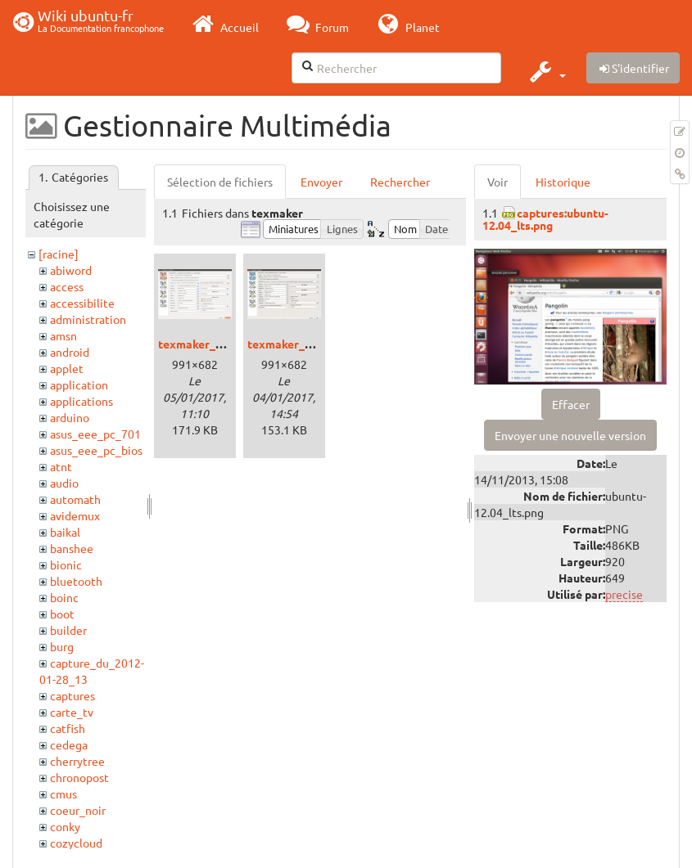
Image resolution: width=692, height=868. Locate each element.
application (79, 384)
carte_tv (71, 711)
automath (75, 499)
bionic (66, 564)
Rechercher (400, 181)
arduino (69, 417)
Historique (563, 181)
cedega (69, 744)
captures (72, 695)
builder (68, 630)
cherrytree (77, 760)
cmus (63, 793)
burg (62, 646)
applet (67, 368)
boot (62, 613)
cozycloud (76, 842)
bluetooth (76, 580)
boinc (64, 597)
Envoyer (321, 181)
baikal (65, 531)
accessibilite (82, 302)
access (67, 286)
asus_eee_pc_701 (95, 433)
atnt (61, 466)
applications (81, 401)
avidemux (75, 515)
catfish (67, 728)
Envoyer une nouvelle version (570, 435)
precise (624, 594)
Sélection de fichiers (220, 181)
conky (65, 826)
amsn (63, 335)
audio (64, 482)
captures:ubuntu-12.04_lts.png (545, 218)
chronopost (79, 777)
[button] (545, 71)
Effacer (571, 404)
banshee (71, 548)
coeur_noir (78, 810)
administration (88, 319)
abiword (71, 270)
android (69, 351)
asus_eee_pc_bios (96, 450)
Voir (497, 181)
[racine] (58, 253)
